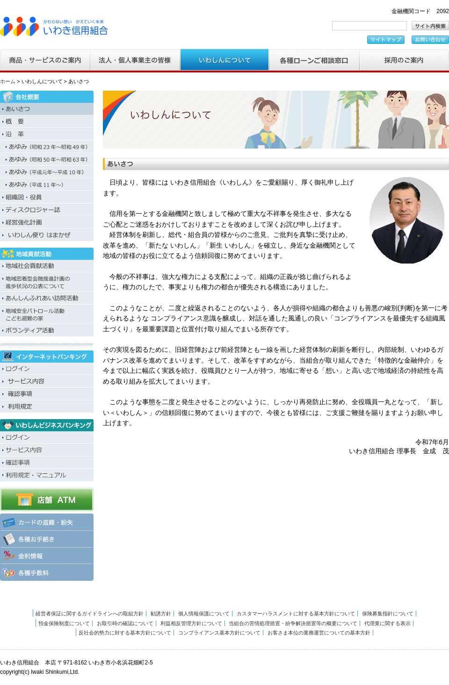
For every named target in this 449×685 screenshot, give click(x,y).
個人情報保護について (204, 613)
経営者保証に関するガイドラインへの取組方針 (90, 613)
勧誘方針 (161, 613)
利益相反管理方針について (191, 623)
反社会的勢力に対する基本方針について (125, 632)
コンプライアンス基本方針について (219, 632)
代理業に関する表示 (387, 623)
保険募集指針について (387, 613)
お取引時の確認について (125, 623)
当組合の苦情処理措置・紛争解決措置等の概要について (293, 623)
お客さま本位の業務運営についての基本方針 (319, 632)
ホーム (7, 81)
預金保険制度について (64, 623)
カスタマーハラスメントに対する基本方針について (296, 613)
